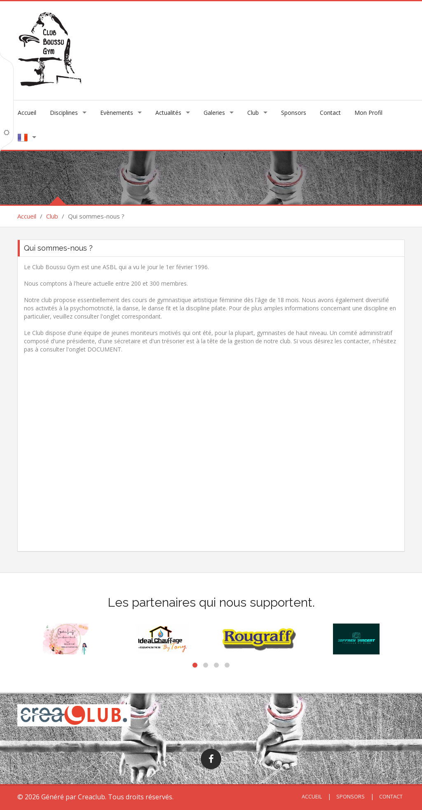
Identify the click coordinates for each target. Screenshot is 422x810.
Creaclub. (92, 796)
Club (253, 112)
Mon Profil (368, 112)
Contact (330, 112)
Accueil (27, 112)
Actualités (168, 112)
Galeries (214, 112)
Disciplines (64, 112)
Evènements (116, 112)
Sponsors (293, 112)
